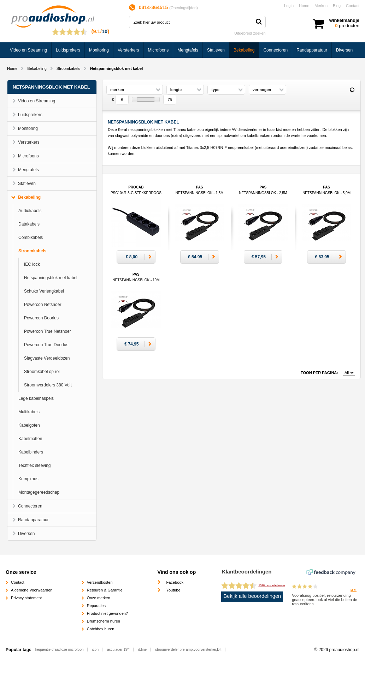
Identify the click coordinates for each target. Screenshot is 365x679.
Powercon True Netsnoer (47, 331)
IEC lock (32, 264)
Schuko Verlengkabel (44, 291)
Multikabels (29, 411)
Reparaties (96, 605)
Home (304, 6)
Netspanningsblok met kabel (50, 277)
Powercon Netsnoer (42, 304)
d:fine (142, 649)
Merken (321, 6)
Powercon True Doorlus (46, 344)
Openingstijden (183, 8)
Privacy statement (26, 598)
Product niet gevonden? (107, 613)
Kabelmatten (30, 438)
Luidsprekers (68, 50)
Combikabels (30, 237)
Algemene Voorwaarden (31, 590)
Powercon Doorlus (41, 318)
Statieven (216, 50)
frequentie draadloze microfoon (59, 649)
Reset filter (352, 90)
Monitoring (99, 50)
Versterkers (128, 50)
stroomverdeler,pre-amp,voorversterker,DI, (188, 649)
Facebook (174, 582)
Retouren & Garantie (105, 590)
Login (289, 6)
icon (95, 649)
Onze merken (98, 598)
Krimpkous (28, 478)
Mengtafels (187, 50)
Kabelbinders (30, 452)
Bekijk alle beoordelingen (252, 596)
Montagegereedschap (38, 492)
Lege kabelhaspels (36, 398)
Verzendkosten (100, 582)
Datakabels (29, 224)
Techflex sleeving (34, 465)
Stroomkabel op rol (42, 371)
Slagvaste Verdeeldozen (47, 358)
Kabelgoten (29, 425)
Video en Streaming (28, 50)
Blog (337, 6)
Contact (352, 6)
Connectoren (275, 50)
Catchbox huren (100, 629)
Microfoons (158, 50)
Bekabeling (244, 50)
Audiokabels (29, 210)
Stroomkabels (68, 68)
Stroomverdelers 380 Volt (48, 385)
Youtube (173, 590)
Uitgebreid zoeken (250, 33)
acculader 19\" (118, 649)
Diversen (344, 50)
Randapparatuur (311, 50)
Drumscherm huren (103, 621)
